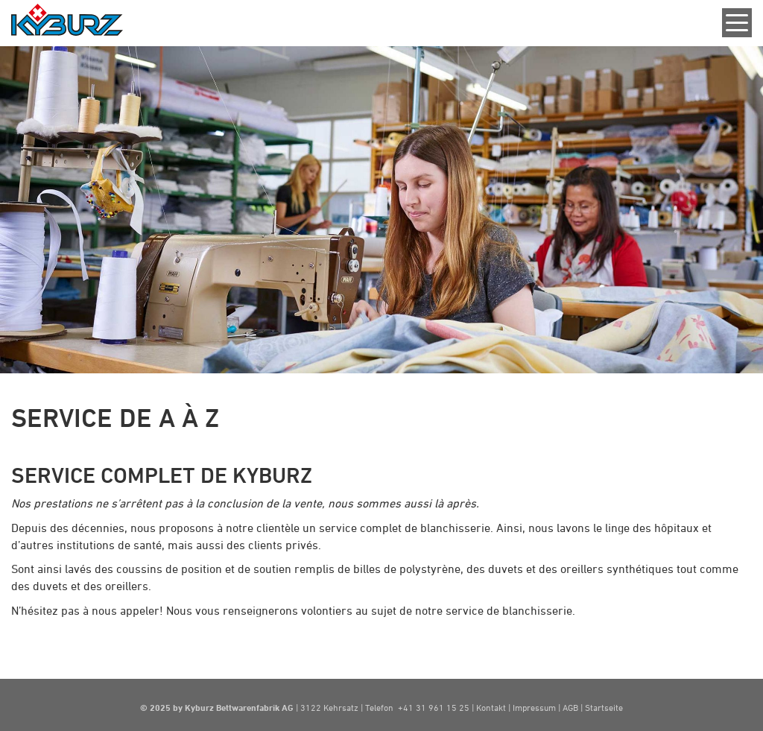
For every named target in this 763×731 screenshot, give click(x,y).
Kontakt (492, 707)
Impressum (534, 707)
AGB (571, 707)
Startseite (604, 707)
